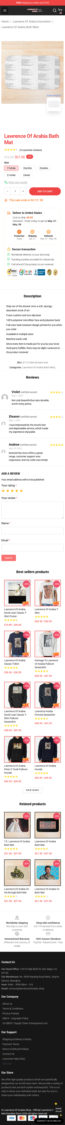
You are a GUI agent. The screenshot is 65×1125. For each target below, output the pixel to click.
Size (6, 162)
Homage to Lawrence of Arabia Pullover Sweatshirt (46, 664)
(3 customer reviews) (30, 150)
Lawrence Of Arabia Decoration (32, 21)
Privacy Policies (10, 1013)
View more (32, 790)
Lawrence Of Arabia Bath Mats (20, 27)
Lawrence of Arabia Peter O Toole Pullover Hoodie (16, 769)
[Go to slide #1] (23, 122)
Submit (8, 557)
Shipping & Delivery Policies (16, 1039)
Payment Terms (10, 1044)
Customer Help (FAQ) (13, 1058)
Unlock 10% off (58, 1110)
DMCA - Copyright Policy (15, 1018)
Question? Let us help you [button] (49, 1121)
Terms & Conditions (12, 1008)
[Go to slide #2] (41, 122)
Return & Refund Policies (15, 1049)
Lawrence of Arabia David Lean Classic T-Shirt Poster (15, 613)
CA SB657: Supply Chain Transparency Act (25, 1023)
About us (7, 1003)
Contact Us (8, 1053)
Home (5, 21)
